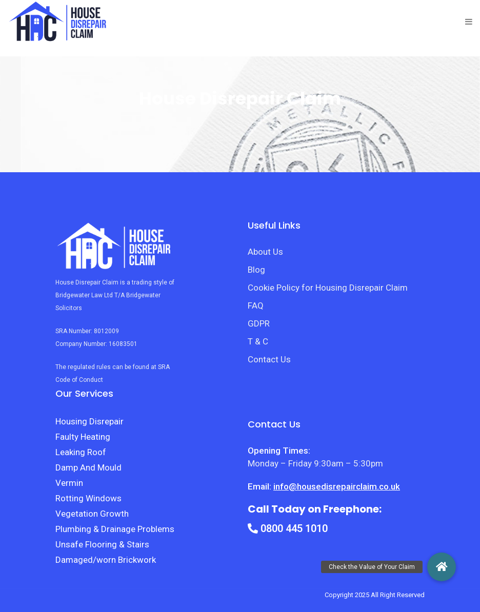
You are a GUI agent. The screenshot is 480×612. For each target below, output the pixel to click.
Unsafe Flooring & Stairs (102, 544)
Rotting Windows (88, 498)
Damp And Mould (88, 467)
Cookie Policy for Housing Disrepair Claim (328, 287)
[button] (441, 567)
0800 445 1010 (288, 528)
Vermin (69, 483)
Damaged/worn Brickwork (105, 560)
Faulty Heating (82, 437)
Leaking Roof (80, 452)
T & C (258, 341)
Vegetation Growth (92, 513)
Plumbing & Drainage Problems (114, 529)
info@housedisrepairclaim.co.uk (336, 486)
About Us (265, 252)
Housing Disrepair (89, 421)
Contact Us (269, 359)
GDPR (259, 323)
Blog (256, 269)
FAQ (256, 305)
